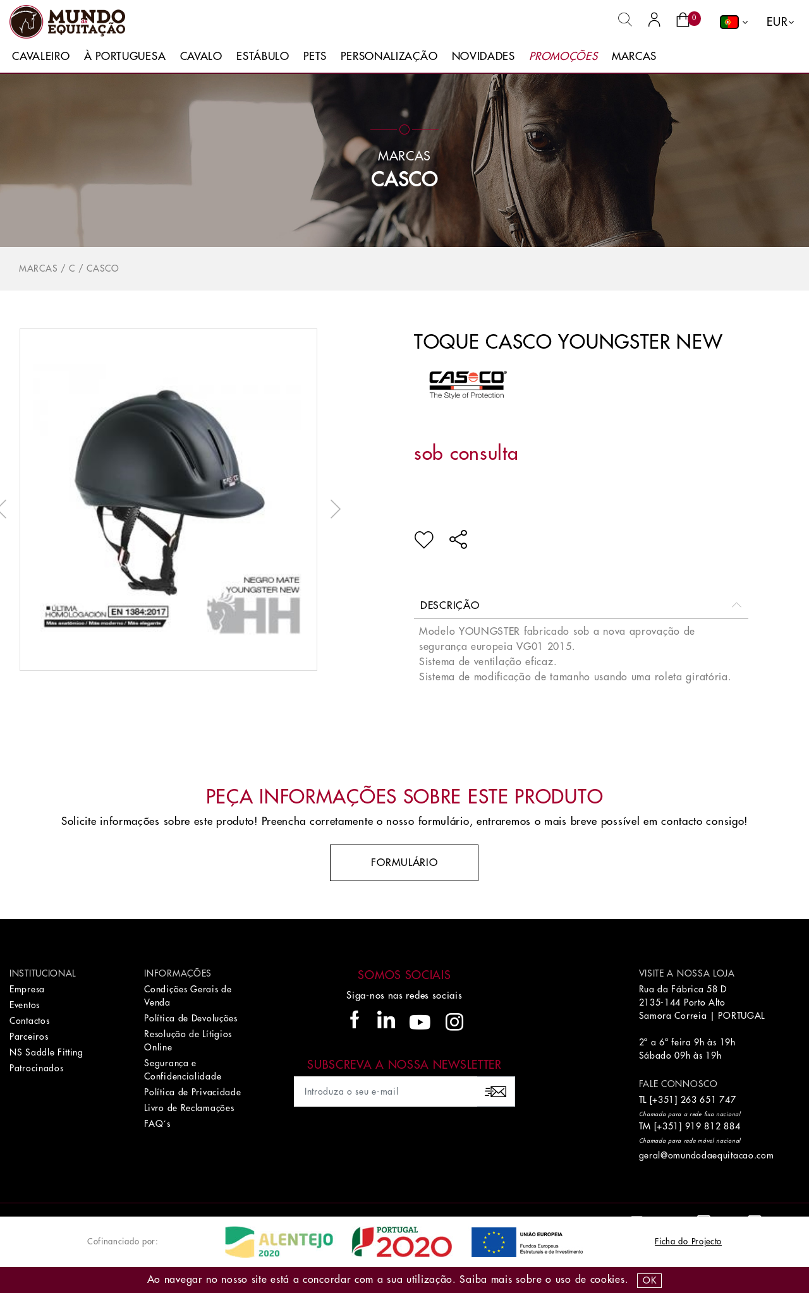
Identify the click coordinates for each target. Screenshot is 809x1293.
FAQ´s (157, 1123)
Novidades (483, 56)
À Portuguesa (125, 56)
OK (649, 1280)
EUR (777, 22)
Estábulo (262, 56)
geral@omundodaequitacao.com (706, 1155)
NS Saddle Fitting (46, 1052)
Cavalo (201, 56)
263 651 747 (708, 1099)
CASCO (404, 180)
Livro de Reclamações (189, 1108)
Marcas (634, 56)
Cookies (607, 1280)
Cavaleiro (41, 56)
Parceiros (28, 1036)
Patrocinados (36, 1068)
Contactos (29, 1020)
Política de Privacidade (192, 1092)
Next (332, 509)
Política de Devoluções (190, 1018)
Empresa (27, 989)
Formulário (404, 863)
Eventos (24, 1005)
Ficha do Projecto (688, 1241)
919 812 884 (713, 1126)
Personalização (389, 56)
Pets (315, 56)
